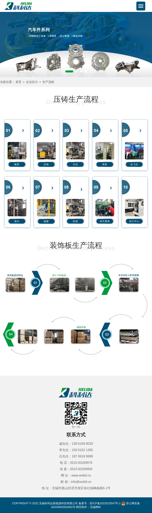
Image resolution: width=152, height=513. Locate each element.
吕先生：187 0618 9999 (76, 456)
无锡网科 (95, 507)
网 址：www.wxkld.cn (76, 475)
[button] (69, 71)
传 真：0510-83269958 (76, 469)
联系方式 (76, 434)
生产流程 (48, 82)
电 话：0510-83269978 (76, 462)
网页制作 (81, 507)
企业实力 (32, 82)
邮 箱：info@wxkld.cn (76, 481)
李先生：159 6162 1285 (76, 450)
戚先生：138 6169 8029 (76, 443)
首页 (18, 82)
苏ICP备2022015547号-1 (105, 503)
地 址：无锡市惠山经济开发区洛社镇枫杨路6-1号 (76, 488)
